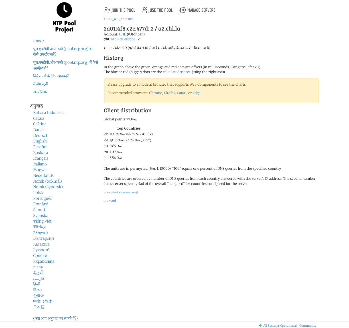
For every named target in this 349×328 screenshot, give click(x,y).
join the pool (119, 8)
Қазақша (41, 244)
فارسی (38, 278)
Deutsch (40, 135)
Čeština (40, 124)
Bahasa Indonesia (49, 112)
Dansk (39, 129)
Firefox (169, 93)
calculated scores (177, 72)
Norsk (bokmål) (47, 181)
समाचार (38, 40)
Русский (41, 249)
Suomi (39, 209)
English (40, 141)
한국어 (39, 295)
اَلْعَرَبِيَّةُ (38, 272)
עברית (38, 266)
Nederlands (43, 175)
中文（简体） (44, 301)
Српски (40, 255)
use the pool (157, 8)
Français (40, 158)
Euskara (40, 152)
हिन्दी (36, 284)
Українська (43, 261)
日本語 (39, 307)
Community (308, 326)
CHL (122, 34)
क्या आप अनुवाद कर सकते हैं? (55, 318)
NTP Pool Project (64, 17)
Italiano (40, 164)
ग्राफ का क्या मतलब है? (130, 192)
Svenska (40, 215)
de (122, 39)
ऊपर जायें (110, 201)
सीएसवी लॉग (117, 192)
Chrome (155, 93)
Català (38, 118)
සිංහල (38, 289)
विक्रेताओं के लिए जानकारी (51, 76)
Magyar (40, 169)
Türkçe (39, 227)
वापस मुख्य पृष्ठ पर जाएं (118, 19)
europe (130, 39)
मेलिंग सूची (40, 84)
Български (43, 238)
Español (40, 146)
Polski (38, 192)
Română (40, 204)
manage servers (197, 8)
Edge (197, 93)
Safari (182, 93)
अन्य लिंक (40, 91)
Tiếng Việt (42, 221)
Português (42, 198)
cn (117, 39)
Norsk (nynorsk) (48, 186)
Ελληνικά (40, 232)
